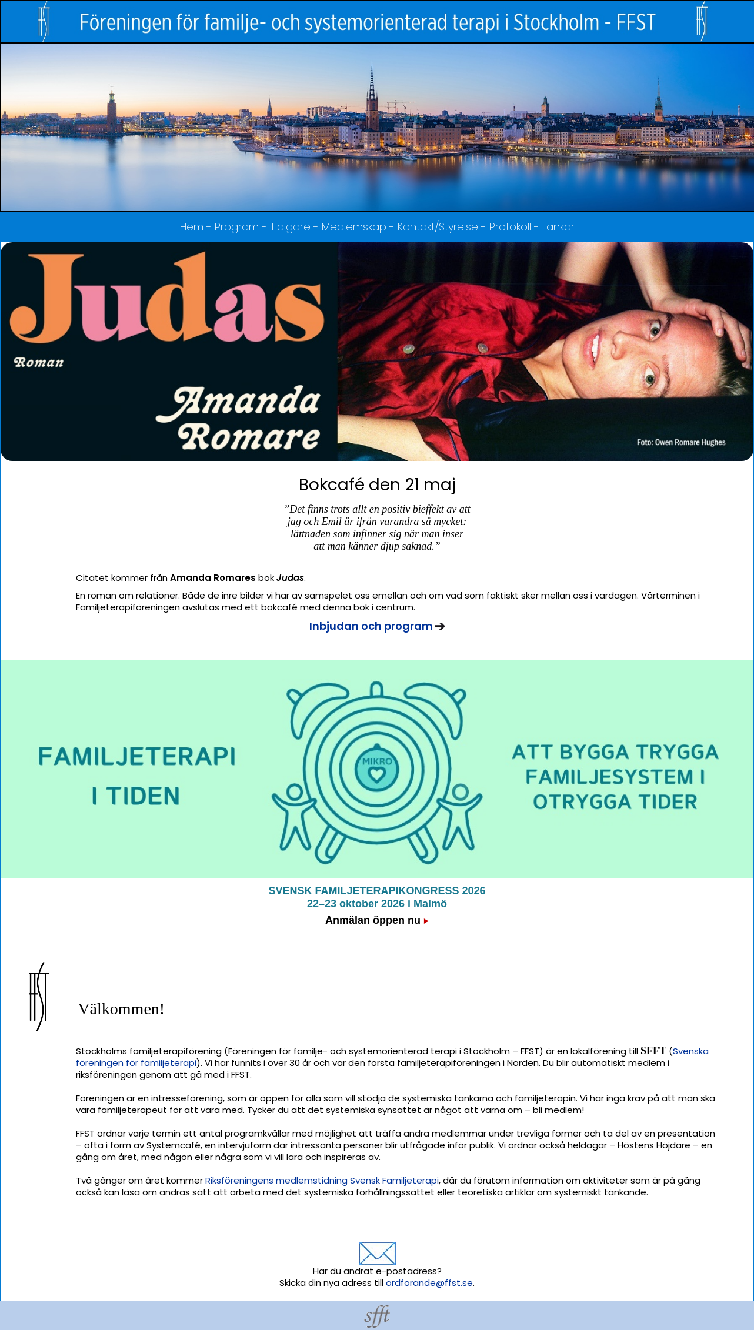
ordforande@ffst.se (429, 1282)
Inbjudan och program (372, 626)
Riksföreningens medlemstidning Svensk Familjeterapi (322, 1180)
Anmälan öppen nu (373, 920)
